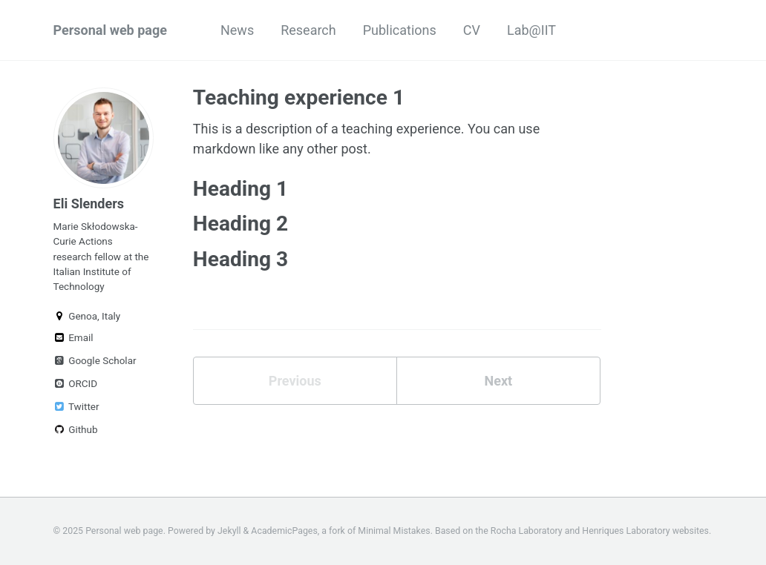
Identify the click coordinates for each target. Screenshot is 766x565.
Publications (399, 30)
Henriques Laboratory (626, 531)
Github (75, 429)
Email (73, 337)
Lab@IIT (531, 30)
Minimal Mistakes (394, 531)
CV (471, 30)
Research (308, 30)
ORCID (75, 383)
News (237, 30)
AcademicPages (284, 531)
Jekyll (229, 531)
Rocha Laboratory (527, 531)
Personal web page (110, 30)
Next (498, 381)
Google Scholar (95, 360)
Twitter (76, 406)
